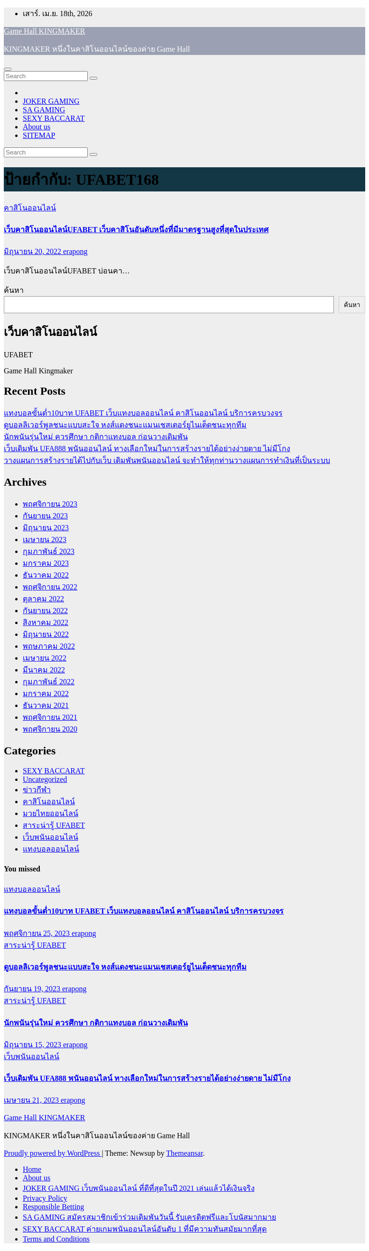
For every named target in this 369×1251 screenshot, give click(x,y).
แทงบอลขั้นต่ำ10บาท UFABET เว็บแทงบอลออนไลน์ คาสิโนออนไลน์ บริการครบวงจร (143, 413)
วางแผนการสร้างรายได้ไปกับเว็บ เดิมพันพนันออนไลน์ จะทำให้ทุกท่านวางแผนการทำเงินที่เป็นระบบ (167, 460)
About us (36, 127)
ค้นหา (14, 290)
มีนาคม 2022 (44, 670)
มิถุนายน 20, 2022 (33, 251)
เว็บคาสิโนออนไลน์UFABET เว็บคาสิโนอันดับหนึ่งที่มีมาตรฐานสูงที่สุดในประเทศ (136, 230)
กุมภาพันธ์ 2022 (48, 682)
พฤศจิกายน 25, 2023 (38, 933)
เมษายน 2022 (44, 658)
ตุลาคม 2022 (43, 599)
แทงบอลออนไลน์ (51, 849)
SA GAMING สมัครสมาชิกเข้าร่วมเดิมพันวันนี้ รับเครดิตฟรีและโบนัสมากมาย (149, 1217)
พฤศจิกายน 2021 (50, 717)
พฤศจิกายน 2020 (50, 729)
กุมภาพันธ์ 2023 (48, 551)
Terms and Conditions (56, 1239)
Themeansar (184, 1153)
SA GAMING (44, 110)
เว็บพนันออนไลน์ (50, 837)
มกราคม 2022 (46, 693)
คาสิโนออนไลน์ (30, 208)
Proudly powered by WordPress (52, 1153)
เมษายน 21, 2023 (32, 1100)
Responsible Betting (53, 1207)
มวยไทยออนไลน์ (50, 813)
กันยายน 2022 (45, 611)
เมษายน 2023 (44, 539)
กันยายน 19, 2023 (33, 989)
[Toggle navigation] (7, 69)
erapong (75, 251)
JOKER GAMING (51, 101)
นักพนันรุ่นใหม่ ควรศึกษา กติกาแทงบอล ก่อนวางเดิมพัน (96, 437)
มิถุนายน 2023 (46, 528)
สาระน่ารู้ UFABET (54, 825)
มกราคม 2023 (46, 563)
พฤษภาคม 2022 (49, 646)
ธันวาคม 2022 (46, 575)
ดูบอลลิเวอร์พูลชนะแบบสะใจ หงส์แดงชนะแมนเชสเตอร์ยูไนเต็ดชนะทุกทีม (125, 425)
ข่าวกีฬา (37, 790)
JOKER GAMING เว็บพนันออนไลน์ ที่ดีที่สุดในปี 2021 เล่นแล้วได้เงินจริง (139, 1188)
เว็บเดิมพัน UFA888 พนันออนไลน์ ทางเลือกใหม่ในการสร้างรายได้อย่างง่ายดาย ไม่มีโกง (147, 448)
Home (32, 1169)
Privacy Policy (45, 1198)
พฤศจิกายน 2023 (50, 504)
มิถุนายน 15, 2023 (33, 1045)
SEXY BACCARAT (54, 118)
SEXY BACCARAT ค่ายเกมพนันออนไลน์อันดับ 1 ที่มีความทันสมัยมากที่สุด (145, 1229)
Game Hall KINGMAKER (44, 31)
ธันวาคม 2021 (46, 705)
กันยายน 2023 (45, 516)
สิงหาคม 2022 (45, 622)
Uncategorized (45, 779)
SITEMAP (39, 135)
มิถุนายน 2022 (46, 634)
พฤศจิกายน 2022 (50, 587)
